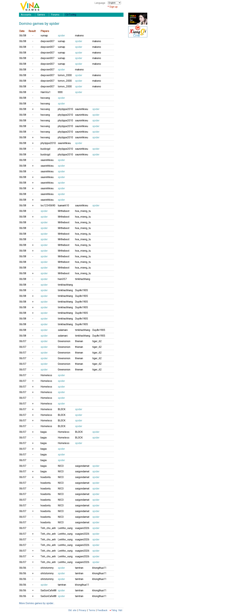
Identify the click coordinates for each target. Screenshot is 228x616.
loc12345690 (48, 205)
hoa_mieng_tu (83, 211)
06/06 (22, 567)
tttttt (60, 92)
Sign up (113, 6)
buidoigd (45, 148)
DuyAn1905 (81, 290)
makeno (79, 35)
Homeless (46, 375)
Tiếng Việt (116, 610)
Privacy (82, 610)
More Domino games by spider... (37, 603)
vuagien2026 (82, 528)
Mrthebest (63, 211)
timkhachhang (82, 279)
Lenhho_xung (65, 528)
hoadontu (46, 477)
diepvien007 (47, 41)
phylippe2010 (65, 109)
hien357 (62, 279)
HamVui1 (46, 92)
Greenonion (64, 341)
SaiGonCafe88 (48, 590)
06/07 (22, 341)
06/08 (22, 35)
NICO (61, 465)
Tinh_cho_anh (48, 528)
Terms (92, 610)
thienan (79, 341)
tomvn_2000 (65, 75)
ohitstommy (47, 567)
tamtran (79, 567)
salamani (63, 329)
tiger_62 (97, 341)
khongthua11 (99, 567)
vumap (44, 35)
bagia (44, 431)
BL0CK (61, 409)
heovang (45, 97)
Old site (72, 610)
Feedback (102, 610)
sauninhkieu (81, 109)
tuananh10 (63, 205)
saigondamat (82, 465)
